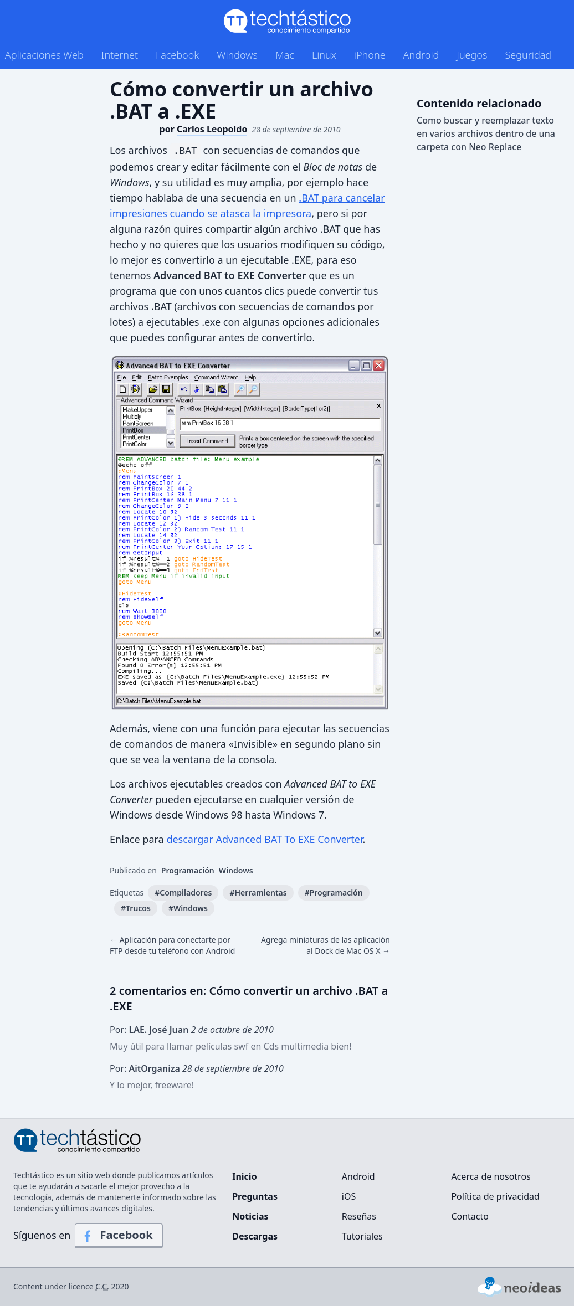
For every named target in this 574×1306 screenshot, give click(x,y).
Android (421, 54)
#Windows (188, 908)
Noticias (250, 1216)
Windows (237, 54)
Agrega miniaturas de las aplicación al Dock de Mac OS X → (325, 945)
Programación (187, 870)
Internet (119, 54)
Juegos (472, 54)
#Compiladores (183, 892)
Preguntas (255, 1196)
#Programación (334, 892)
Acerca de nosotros (490, 1176)
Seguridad (528, 54)
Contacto (470, 1216)
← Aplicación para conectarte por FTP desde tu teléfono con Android (172, 945)
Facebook (177, 54)
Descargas (255, 1236)
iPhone (370, 54)
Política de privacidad (495, 1196)
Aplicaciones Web (44, 54)
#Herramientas (257, 892)
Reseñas (359, 1216)
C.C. (102, 1286)
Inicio (244, 1176)
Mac (284, 54)
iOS (349, 1196)
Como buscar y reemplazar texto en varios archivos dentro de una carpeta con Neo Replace (486, 133)
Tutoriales (362, 1236)
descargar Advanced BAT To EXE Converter (264, 839)
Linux (324, 54)
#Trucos (136, 908)
